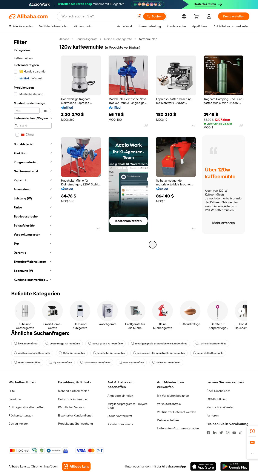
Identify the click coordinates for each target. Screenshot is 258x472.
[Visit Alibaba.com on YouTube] (234, 433)
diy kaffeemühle (60, 362)
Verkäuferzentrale (169, 404)
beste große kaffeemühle (105, 343)
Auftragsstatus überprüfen (27, 407)
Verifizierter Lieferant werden (176, 412)
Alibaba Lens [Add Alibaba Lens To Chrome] (18, 466)
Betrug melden (19, 423)
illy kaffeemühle (25, 343)
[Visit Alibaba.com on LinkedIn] (215, 433)
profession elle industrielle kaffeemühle (159, 353)
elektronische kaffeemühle (32, 353)
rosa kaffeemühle (131, 362)
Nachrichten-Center (220, 407)
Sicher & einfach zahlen (73, 391)
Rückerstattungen (21, 415)
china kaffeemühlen (166, 362)
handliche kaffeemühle (109, 353)
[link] (252, 431)
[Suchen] (154, 16)
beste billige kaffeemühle (62, 343)
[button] (138, 16)
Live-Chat (15, 399)
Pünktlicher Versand (71, 407)
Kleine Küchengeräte (118, 39)
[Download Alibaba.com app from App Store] (203, 466)
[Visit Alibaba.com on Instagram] (228, 433)
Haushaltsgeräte (86, 39)
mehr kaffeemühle (27, 362)
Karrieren (212, 415)
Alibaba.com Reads (120, 424)
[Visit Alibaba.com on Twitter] (221, 433)
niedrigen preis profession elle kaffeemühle (159, 343)
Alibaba (64, 39)
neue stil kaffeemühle (208, 353)
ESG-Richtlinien (216, 399)
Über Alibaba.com (218, 391)
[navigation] (32, 160)
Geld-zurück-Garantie (72, 399)
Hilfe (12, 391)
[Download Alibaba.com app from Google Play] (234, 466)
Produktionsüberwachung (75, 423)
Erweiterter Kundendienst (75, 415)
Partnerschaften (168, 420)
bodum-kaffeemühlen (95, 362)
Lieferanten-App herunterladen (178, 428)
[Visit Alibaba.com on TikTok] (241, 433)
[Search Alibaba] (97, 16)
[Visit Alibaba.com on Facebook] (208, 433)
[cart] (197, 17)
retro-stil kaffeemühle (210, 343)
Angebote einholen (120, 395)
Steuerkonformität (120, 416)
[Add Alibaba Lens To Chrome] (76, 466)
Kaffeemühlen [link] (147, 39)
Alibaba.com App (174, 466)
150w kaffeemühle (72, 353)
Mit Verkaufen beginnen (173, 395)
